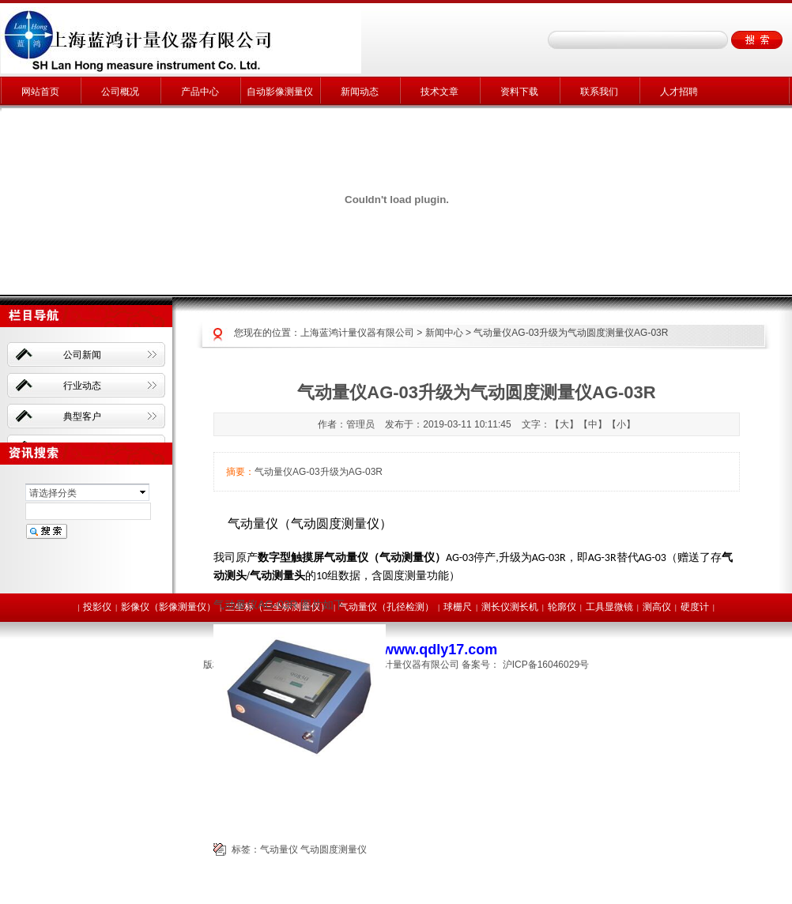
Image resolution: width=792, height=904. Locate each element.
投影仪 (97, 606)
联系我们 (599, 91)
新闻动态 (360, 91)
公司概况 (120, 91)
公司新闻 (82, 354)
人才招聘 (679, 91)
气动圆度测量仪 (333, 849)
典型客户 (82, 416)
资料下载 (519, 91)
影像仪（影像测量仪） (168, 606)
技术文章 (439, 91)
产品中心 (200, 91)
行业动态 (82, 385)
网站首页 (40, 91)
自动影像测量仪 (280, 91)
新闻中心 (444, 332)
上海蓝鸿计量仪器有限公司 (357, 332)
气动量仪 (279, 849)
